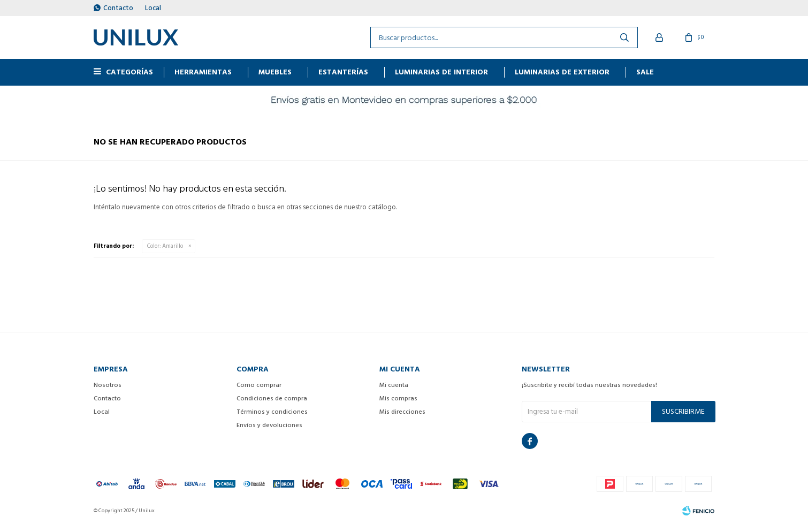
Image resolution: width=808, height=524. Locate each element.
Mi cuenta (393, 385)
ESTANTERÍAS (343, 72)
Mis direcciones (402, 412)
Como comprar (259, 385)
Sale (645, 72)
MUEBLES (275, 72)
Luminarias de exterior (562, 72)
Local (153, 8)
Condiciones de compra (272, 398)
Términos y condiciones (272, 412)
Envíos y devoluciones (269, 425)
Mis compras (398, 398)
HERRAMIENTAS (203, 72)
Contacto (118, 8)
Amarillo (165, 246)
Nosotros (107, 385)
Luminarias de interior (441, 72)
